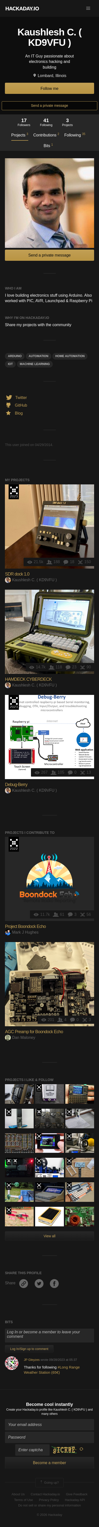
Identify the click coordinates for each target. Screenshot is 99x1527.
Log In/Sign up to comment (29, 1349)
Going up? (49, 1482)
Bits (48, 145)
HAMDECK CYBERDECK (28, 679)
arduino (15, 356)
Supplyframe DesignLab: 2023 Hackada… (14, 491)
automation (38, 356)
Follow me (49, 88)
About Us (18, 1494)
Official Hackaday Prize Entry (39, 1112)
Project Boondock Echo (25, 926)
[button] (88, 8)
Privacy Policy (49, 1500)
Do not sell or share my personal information (49, 1505)
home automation (70, 356)
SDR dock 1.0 (17, 574)
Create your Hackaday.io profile (26, 1409)
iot (10, 364)
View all (50, 1236)
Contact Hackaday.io (45, 1494)
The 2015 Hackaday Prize (8, 1161)
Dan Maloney (20, 1037)
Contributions (46, 134)
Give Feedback (76, 1494)
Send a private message (49, 105)
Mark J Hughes (22, 932)
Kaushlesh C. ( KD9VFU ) (31, 580)
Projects (19, 134)
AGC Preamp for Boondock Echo (34, 1031)
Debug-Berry (16, 784)
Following (74, 134)
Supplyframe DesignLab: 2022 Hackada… (14, 844)
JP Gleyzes (32, 1360)
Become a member (49, 1463)
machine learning (35, 364)
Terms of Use (23, 1500)
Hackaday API (75, 1500)
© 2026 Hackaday (49, 1515)
